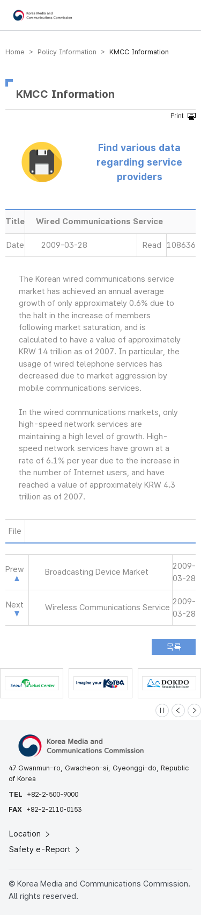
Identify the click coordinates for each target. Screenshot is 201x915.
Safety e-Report (45, 849)
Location (30, 834)
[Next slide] (194, 710)
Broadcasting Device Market (96, 572)
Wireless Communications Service (107, 607)
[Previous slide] (178, 710)
